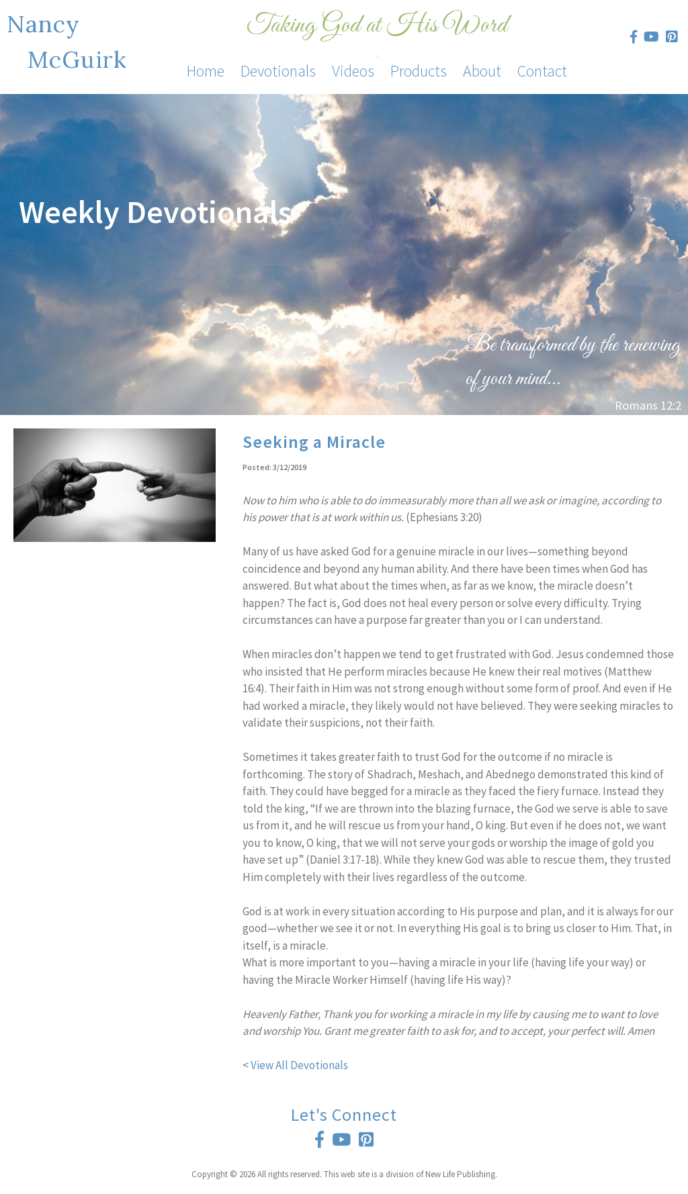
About (482, 71)
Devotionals (278, 71)
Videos (353, 71)
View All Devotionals (299, 1065)
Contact (542, 71)
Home (205, 71)
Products (418, 71)
